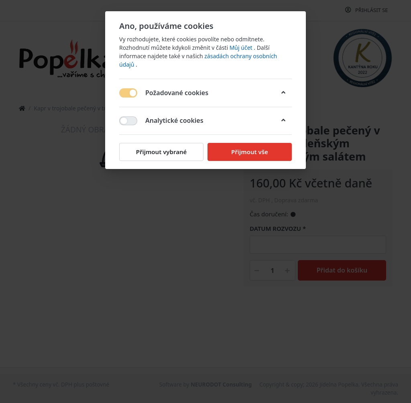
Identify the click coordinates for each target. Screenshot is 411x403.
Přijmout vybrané (161, 152)
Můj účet (242, 47)
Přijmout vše (249, 152)
